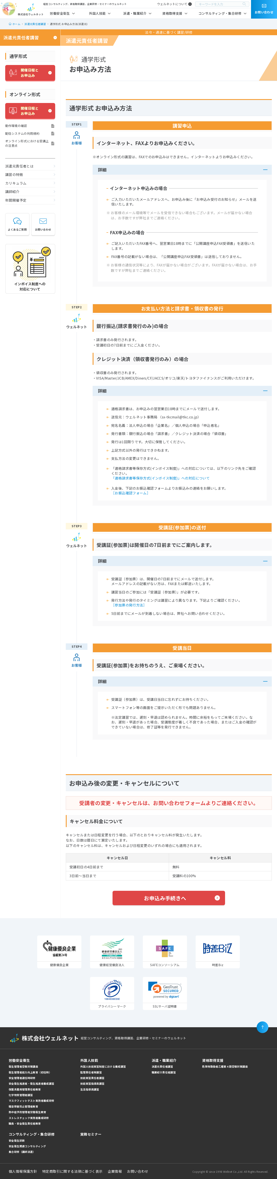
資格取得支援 (172, 13)
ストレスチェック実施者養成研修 (29, 1118)
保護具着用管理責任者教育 (25, 1089)
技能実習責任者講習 (92, 1078)
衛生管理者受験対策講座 (23, 1066)
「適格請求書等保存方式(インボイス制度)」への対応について (160, 478)
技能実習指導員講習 (92, 1083)
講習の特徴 (14, 174)
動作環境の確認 (16, 125)
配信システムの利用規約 (22, 133)
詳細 (102, 169)
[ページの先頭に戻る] (262, 1027)
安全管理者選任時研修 (22, 1078)
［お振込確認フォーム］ (130, 492)
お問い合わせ (43, 224)
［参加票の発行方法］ (129, 605)
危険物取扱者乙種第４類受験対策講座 (225, 1066)
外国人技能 (97, 13)
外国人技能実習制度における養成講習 (103, 1066)
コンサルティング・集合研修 (220, 13)
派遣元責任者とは (19, 166)
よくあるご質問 (17, 224)
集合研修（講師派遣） (22, 1152)
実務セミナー (90, 1134)
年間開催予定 (15, 200)
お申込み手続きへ (165, 898)
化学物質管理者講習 (21, 1095)
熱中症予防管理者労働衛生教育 (27, 1112)
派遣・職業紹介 (135, 13)
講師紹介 (12, 191)
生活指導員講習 (89, 1089)
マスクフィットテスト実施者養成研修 (31, 1100)
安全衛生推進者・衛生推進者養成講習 (31, 1083)
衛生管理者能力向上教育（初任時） (30, 1072)
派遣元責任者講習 (21, 37)
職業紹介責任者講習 (164, 1072)
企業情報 (115, 1171)
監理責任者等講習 (91, 1072)
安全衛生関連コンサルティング (27, 1146)
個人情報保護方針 (23, 1171)
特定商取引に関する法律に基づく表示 (72, 1171)
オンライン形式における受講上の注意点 (27, 143)
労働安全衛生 (60, 13)
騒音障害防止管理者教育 (23, 1106)
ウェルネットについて (172, 4)
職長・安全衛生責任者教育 (25, 1123)
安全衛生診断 (17, 1140)
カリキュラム (15, 183)
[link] (165, 990)
